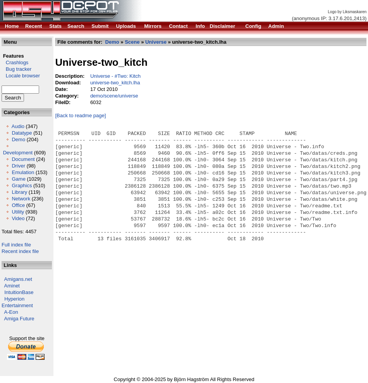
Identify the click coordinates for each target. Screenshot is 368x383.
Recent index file (20, 251)
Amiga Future (19, 318)
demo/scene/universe (114, 96)
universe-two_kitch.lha (115, 82)
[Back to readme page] (80, 115)
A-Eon (11, 312)
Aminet (12, 286)
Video (18, 218)
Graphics (22, 185)
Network (21, 199)
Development (18, 153)
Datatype (22, 133)
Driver (18, 166)
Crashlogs (15, 62)
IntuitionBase (18, 292)
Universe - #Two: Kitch (115, 76)
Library (19, 192)
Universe (156, 42)
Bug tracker (16, 69)
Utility (18, 212)
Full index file (16, 245)
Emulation (23, 172)
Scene (132, 42)
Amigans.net (18, 279)
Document (23, 159)
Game (18, 179)
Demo (18, 139)
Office (18, 205)
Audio (18, 126)
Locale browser (21, 76)
